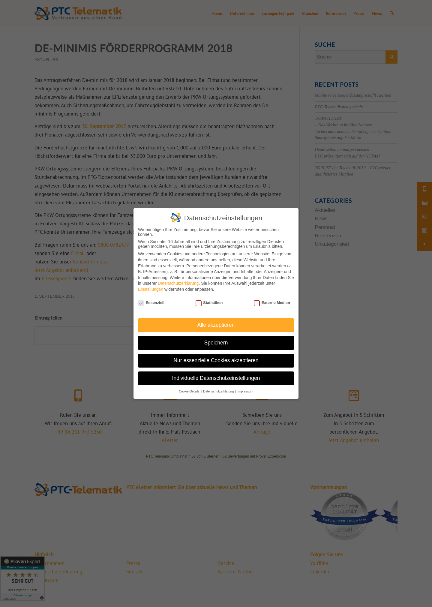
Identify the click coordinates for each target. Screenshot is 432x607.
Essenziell (151, 302)
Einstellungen (150, 289)
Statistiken (209, 302)
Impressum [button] (245, 391)
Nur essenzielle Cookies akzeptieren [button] (215, 360)
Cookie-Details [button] (189, 391)
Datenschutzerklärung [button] (219, 391)
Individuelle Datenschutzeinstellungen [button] (216, 378)
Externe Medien (272, 302)
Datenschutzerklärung (178, 283)
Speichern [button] (216, 343)
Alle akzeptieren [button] (216, 325)
